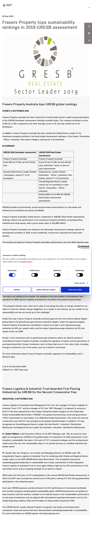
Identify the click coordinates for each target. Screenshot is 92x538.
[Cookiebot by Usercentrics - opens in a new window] (79, 247)
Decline (17, 290)
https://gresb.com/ (51, 514)
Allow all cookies (75, 290)
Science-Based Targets (76, 319)
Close (89, 9)
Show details (79, 283)
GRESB (5, 207)
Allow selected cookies (46, 290)
